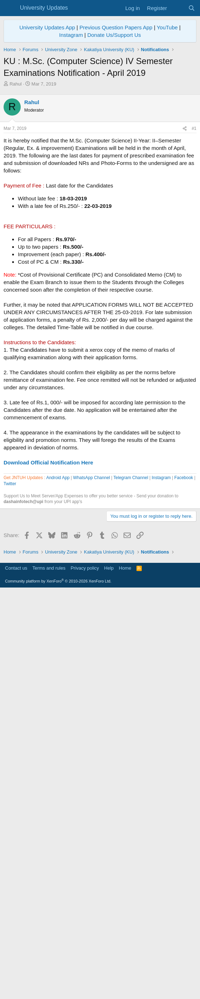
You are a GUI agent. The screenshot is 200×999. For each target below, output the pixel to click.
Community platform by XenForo (58, 989)
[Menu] (9, 8)
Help (109, 976)
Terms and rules (48, 976)
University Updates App (47, 27)
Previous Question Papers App (115, 27)
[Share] (184, 229)
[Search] (192, 8)
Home (125, 976)
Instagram (71, 35)
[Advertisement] (100, 141)
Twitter (10, 687)
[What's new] (177, 8)
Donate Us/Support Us (114, 35)
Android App (57, 681)
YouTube (167, 27)
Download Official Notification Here (48, 563)
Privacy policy (85, 976)
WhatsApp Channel (91, 681)
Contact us (16, 976)
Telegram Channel (131, 681)
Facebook (183, 681)
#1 (194, 228)
